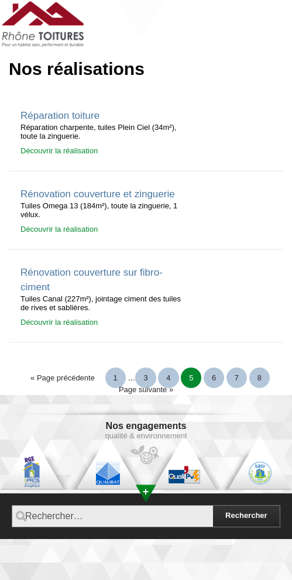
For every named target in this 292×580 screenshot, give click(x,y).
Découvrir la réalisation (59, 150)
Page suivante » (146, 389)
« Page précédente (62, 377)
